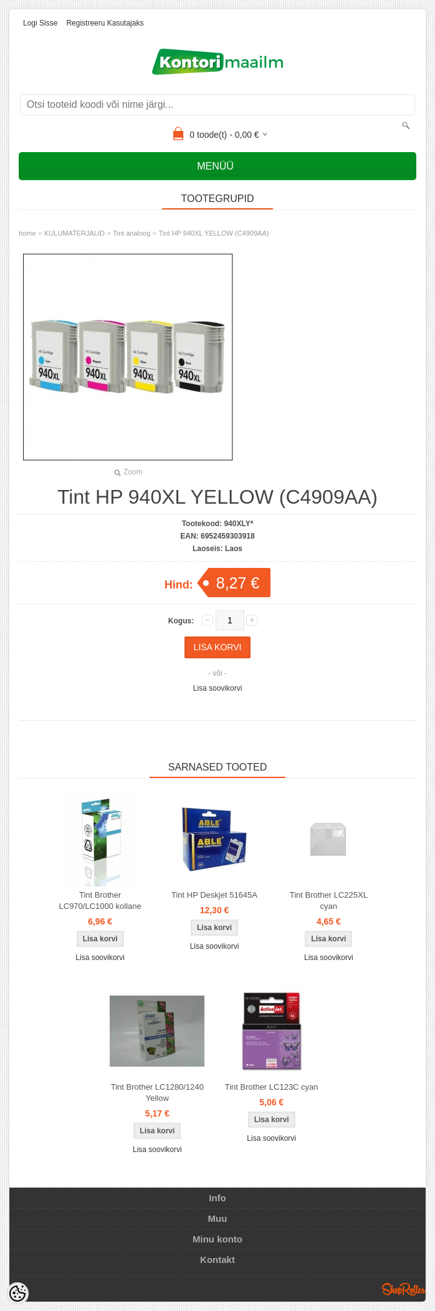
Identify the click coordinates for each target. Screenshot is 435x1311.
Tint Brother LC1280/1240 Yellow (157, 1092)
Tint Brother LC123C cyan (271, 1087)
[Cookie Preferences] (17, 1293)
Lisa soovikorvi (217, 688)
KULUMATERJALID (74, 233)
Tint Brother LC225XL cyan (329, 900)
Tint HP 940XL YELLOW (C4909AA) (214, 233)
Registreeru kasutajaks (104, 23)
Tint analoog (131, 233)
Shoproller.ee (404, 1289)
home (27, 233)
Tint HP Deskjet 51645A (214, 895)
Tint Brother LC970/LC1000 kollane (100, 900)
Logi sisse (40, 23)
